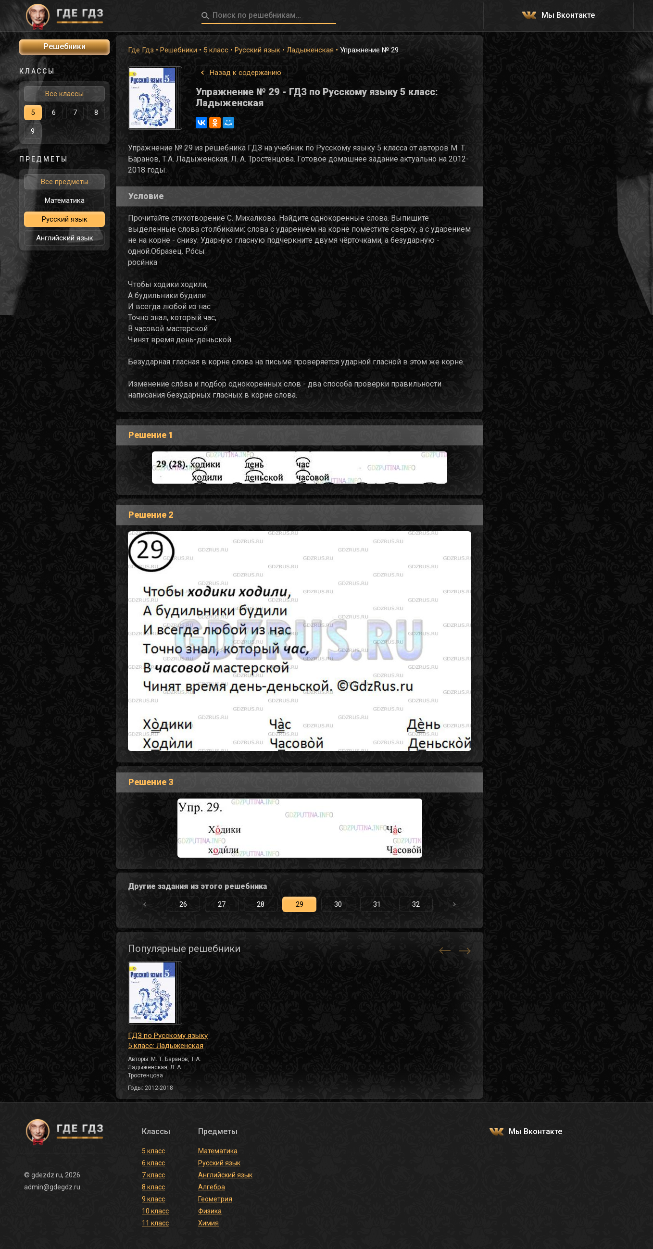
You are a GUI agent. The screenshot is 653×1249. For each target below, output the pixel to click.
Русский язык (257, 50)
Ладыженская (310, 50)
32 (416, 904)
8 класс (153, 1187)
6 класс (153, 1163)
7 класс (153, 1175)
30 (338, 904)
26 (183, 904)
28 (260, 904)
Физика (210, 1211)
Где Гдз (141, 50)
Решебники (178, 50)
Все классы (64, 93)
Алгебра (211, 1187)
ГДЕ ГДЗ (64, 16)
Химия (208, 1223)
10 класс (155, 1211)
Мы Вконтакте (568, 16)
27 (222, 904)
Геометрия (215, 1199)
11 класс (155, 1223)
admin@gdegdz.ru (52, 1187)
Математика (65, 200)
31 (377, 904)
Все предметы (64, 181)
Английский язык (64, 238)
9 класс (153, 1199)
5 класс (215, 50)
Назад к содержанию (245, 72)
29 (299, 904)
